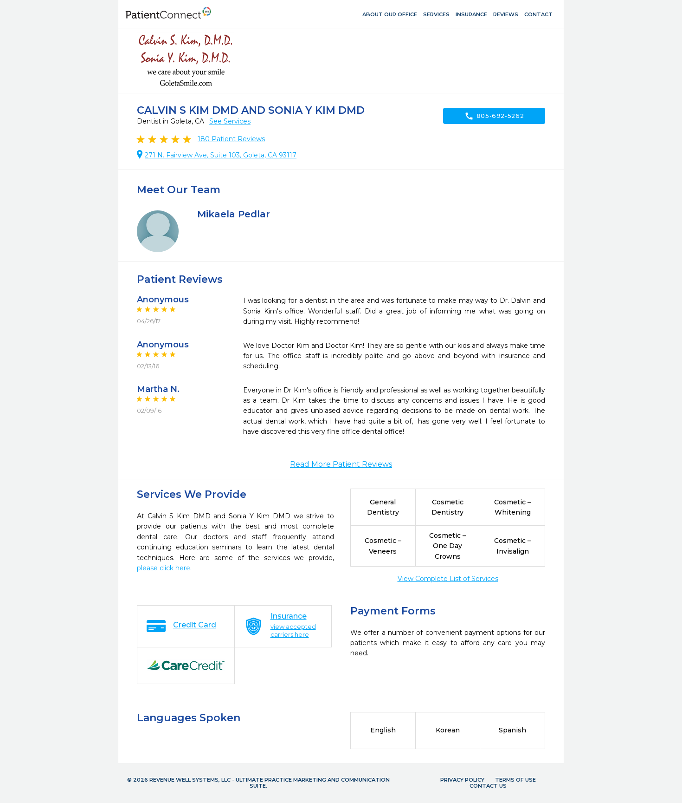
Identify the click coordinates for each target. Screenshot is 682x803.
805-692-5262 (494, 116)
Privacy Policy (462, 780)
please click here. (164, 568)
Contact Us (488, 786)
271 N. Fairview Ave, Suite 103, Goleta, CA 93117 (220, 155)
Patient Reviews (231, 139)
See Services (230, 121)
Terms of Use (515, 780)
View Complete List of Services (448, 579)
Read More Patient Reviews (341, 464)
